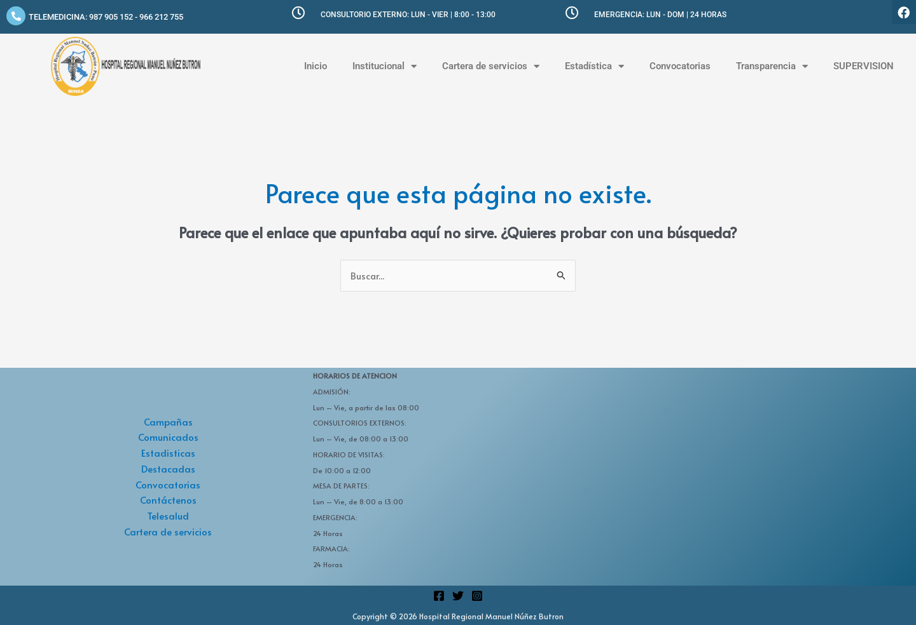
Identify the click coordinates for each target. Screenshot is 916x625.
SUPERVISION (863, 66)
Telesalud (168, 516)
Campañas (168, 421)
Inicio (315, 66)
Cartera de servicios (490, 66)
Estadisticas (168, 453)
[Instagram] (477, 595)
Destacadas (168, 468)
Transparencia (772, 66)
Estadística (594, 66)
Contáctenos (168, 500)
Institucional (384, 66)
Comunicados (168, 437)
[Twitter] (458, 595)
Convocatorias (680, 66)
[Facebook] (439, 595)
